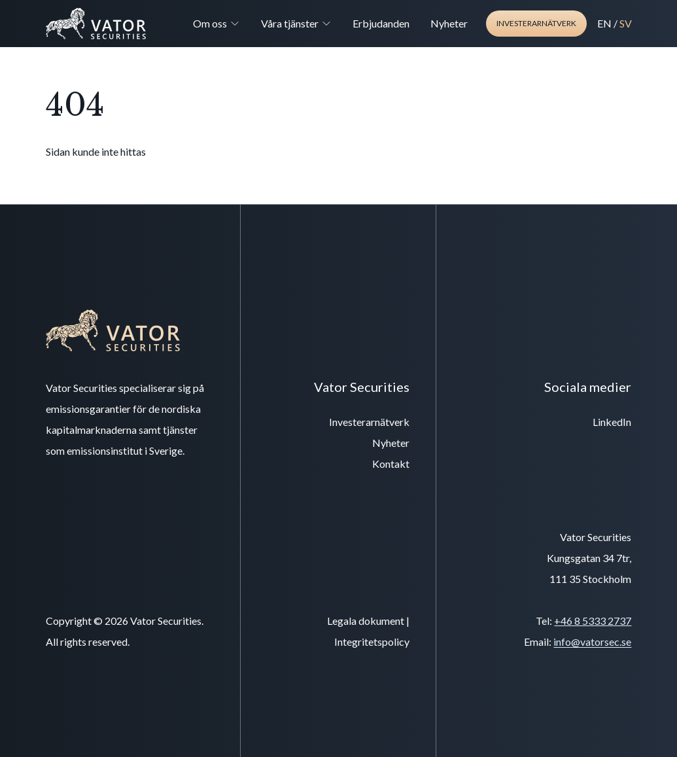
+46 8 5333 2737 (592, 620)
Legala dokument (365, 620)
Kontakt (390, 463)
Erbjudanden (381, 23)
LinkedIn (612, 421)
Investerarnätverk (536, 23)
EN (604, 23)
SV (625, 23)
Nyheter (449, 23)
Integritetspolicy (371, 641)
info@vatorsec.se (592, 641)
